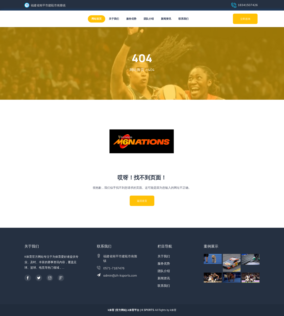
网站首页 (96, 18)
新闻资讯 (166, 18)
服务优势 (131, 18)
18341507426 (244, 5)
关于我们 (114, 18)
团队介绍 (149, 18)
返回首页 (142, 200)
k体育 (173, 310)
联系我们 (183, 18)
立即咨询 (245, 19)
